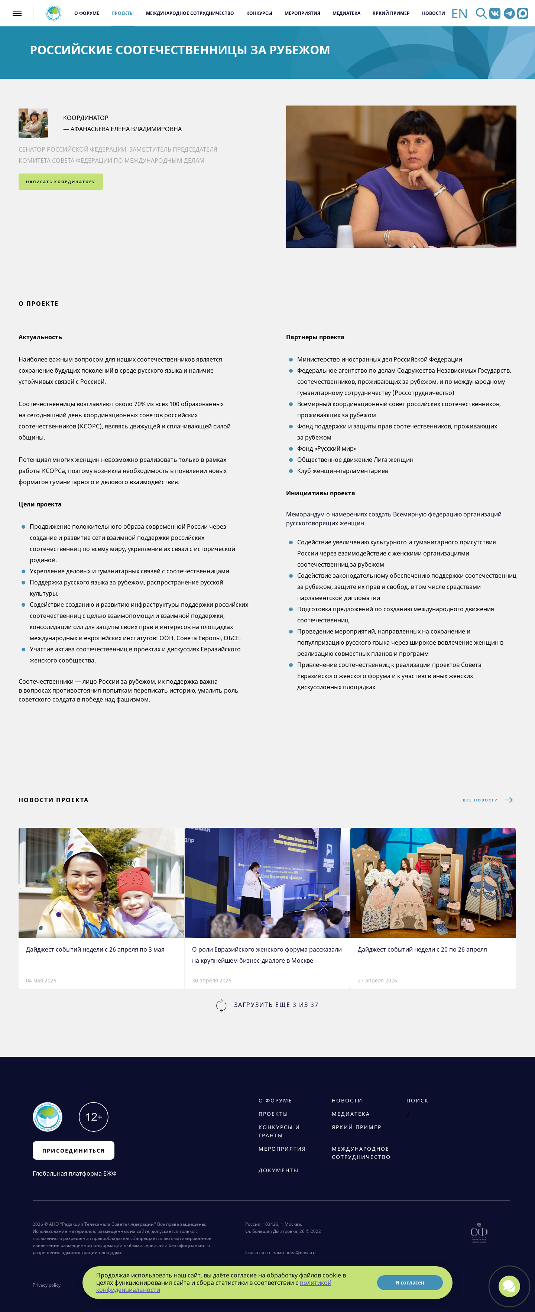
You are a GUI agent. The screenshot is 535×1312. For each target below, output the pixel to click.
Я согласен (410, 1282)
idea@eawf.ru (301, 1252)
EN (459, 13)
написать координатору (60, 181)
